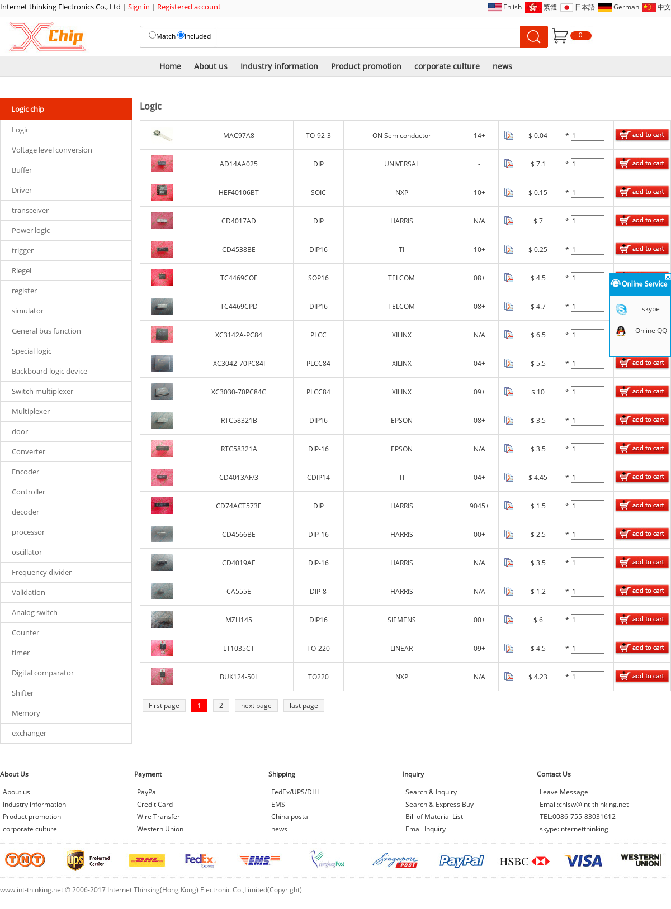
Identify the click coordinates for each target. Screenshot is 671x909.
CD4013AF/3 (238, 477)
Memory (26, 713)
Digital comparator (43, 673)
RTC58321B (239, 420)
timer (21, 653)
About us (211, 66)
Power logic (31, 230)
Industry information (279, 66)
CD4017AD (238, 221)
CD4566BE (239, 534)
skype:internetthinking (574, 829)
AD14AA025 (239, 164)
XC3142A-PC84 (238, 335)
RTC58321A (239, 449)
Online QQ (651, 330)
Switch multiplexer (42, 391)
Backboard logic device (49, 371)
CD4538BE (239, 249)
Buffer (22, 170)
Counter (25, 632)
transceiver (30, 210)
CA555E (238, 591)
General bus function (46, 331)
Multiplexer (31, 411)
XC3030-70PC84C (238, 392)
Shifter (23, 693)
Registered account (189, 7)
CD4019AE (239, 563)
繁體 (550, 7)
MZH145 (238, 620)
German (626, 7)
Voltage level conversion (52, 150)
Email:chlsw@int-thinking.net (584, 804)
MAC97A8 (238, 135)
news (502, 66)
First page (164, 705)
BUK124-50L (239, 677)
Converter (28, 451)
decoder (25, 512)
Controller (28, 492)
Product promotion (366, 66)
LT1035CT (238, 648)
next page (256, 705)
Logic (20, 130)
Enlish (512, 7)
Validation (28, 592)
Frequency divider (42, 572)
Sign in (139, 7)
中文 (664, 7)
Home (170, 66)
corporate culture (447, 66)
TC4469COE (239, 278)
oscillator (27, 552)
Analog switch (35, 612)
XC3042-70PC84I (239, 363)
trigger (23, 250)
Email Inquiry (425, 829)
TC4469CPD (239, 306)
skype (651, 308)
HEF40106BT (239, 192)
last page (304, 705)
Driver (22, 190)
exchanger (29, 733)
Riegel (21, 270)
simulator (28, 311)
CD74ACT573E (239, 506)
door (20, 431)
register (24, 290)
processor (28, 532)
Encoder (25, 472)
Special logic (31, 351)
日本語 (585, 7)
